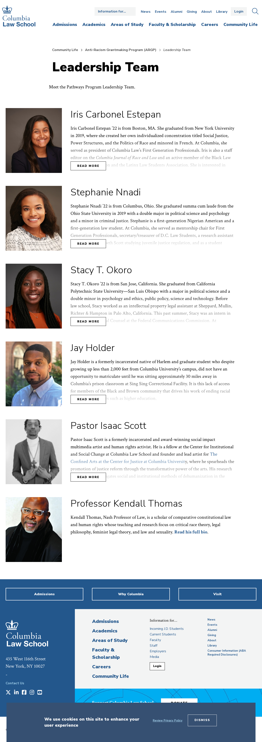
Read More (88, 166)
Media (154, 656)
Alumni (176, 11)
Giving (192, 11)
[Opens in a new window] (8, 692)
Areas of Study (110, 640)
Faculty (155, 640)
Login (238, 11)
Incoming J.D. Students (167, 628)
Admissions (105, 621)
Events (160, 11)
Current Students (163, 634)
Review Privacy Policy (167, 721)
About (206, 11)
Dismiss (202, 720)
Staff (153, 645)
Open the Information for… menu (115, 11)
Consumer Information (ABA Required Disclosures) (226, 653)
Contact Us (15, 683)
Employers (158, 651)
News (146, 11)
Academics (104, 631)
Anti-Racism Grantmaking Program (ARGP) (120, 50)
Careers (101, 667)
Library (221, 11)
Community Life (65, 50)
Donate (182, 702)
